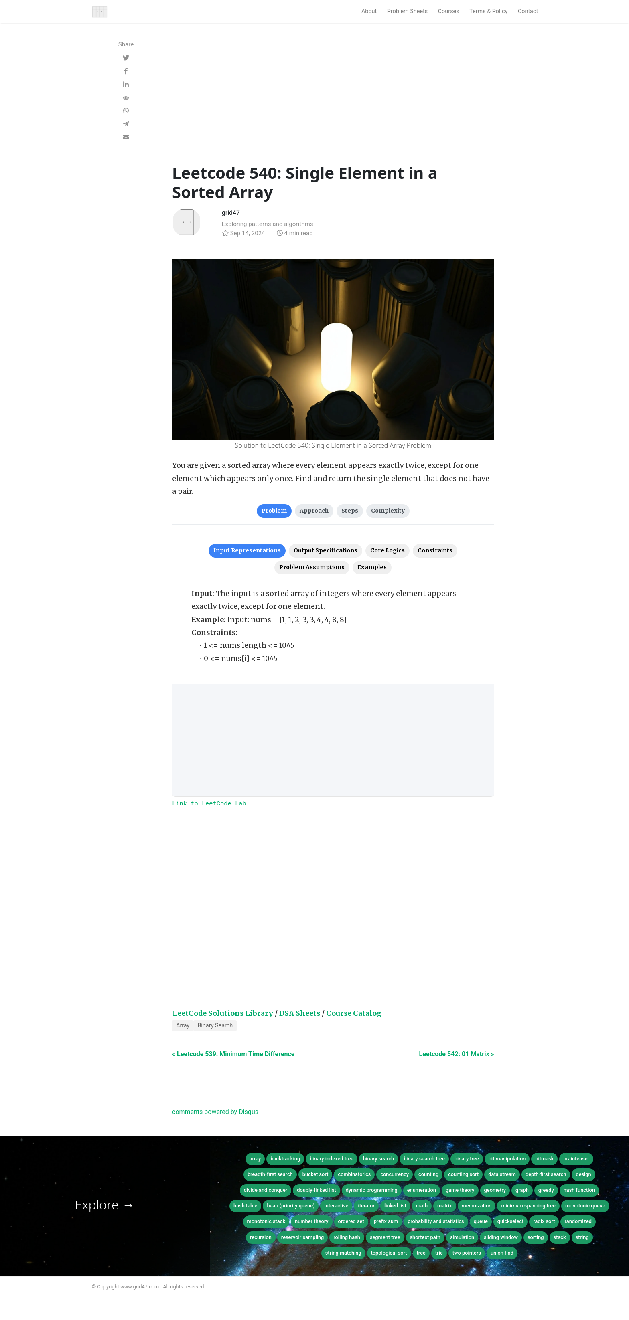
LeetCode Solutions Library (222, 1013)
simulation (462, 1237)
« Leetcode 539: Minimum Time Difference (233, 1054)
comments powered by (215, 1112)
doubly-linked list (316, 1190)
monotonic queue (585, 1206)
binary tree (467, 1159)
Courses (448, 11)
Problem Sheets (407, 11)
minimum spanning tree (528, 1206)
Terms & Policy (488, 11)
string (582, 1237)
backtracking (285, 1159)
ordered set (351, 1221)
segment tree (385, 1237)
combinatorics (354, 1174)
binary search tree (424, 1159)
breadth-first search (270, 1174)
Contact (528, 11)
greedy (546, 1190)
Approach (314, 510)
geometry (495, 1190)
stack (560, 1237)
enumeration (421, 1190)
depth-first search (546, 1174)
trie (439, 1253)
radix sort (544, 1221)
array (255, 1159)
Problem (274, 510)
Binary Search (215, 1025)
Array (182, 1025)
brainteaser (576, 1159)
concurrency (394, 1174)
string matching (343, 1253)
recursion (261, 1237)
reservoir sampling (302, 1237)
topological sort (389, 1253)
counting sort (463, 1174)
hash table (245, 1206)
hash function (579, 1190)
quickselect (510, 1221)
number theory (312, 1221)
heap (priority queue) (290, 1206)
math (422, 1206)
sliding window (501, 1237)
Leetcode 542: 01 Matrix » (456, 1054)
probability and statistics (436, 1221)
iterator (366, 1206)
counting (428, 1174)
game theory (460, 1190)
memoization (477, 1206)
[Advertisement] (333, 103)
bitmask (544, 1159)
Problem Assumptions (312, 567)
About (369, 11)
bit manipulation (507, 1159)
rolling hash (346, 1237)
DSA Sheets (299, 1013)
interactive (336, 1206)
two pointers (466, 1253)
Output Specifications (325, 550)
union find (502, 1253)
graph (522, 1190)
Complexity (388, 510)
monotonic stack (266, 1221)
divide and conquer (266, 1190)
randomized (578, 1221)
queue (481, 1221)
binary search (378, 1159)
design (583, 1174)
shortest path (425, 1237)
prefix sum (386, 1221)
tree (421, 1253)
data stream (502, 1174)
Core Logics (387, 550)
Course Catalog (353, 1013)
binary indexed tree (331, 1159)
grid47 (231, 212)
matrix (444, 1206)
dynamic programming (372, 1190)
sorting (536, 1237)
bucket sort (315, 1174)
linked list (395, 1206)
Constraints (435, 550)
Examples (372, 567)
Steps (349, 510)
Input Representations (247, 550)
